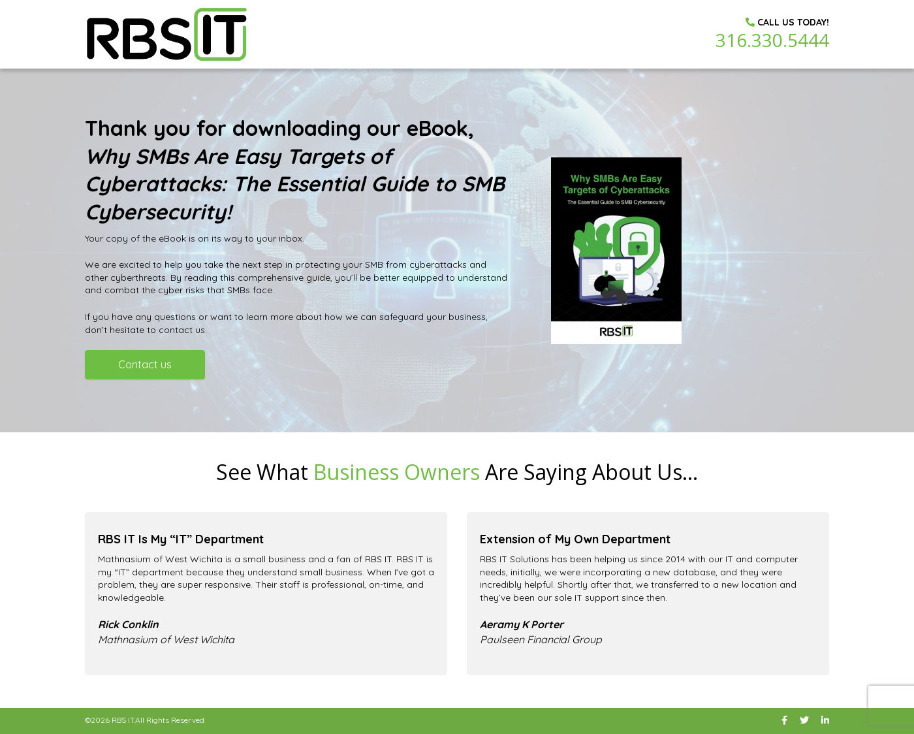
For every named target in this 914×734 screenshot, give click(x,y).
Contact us (145, 364)
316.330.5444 (772, 39)
